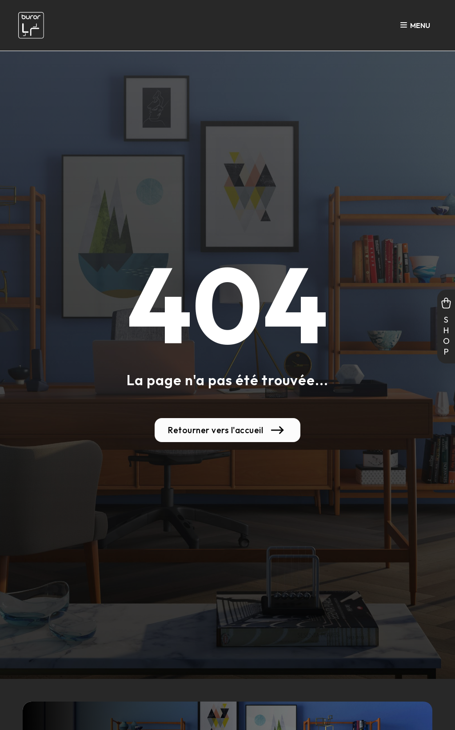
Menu (415, 26)
